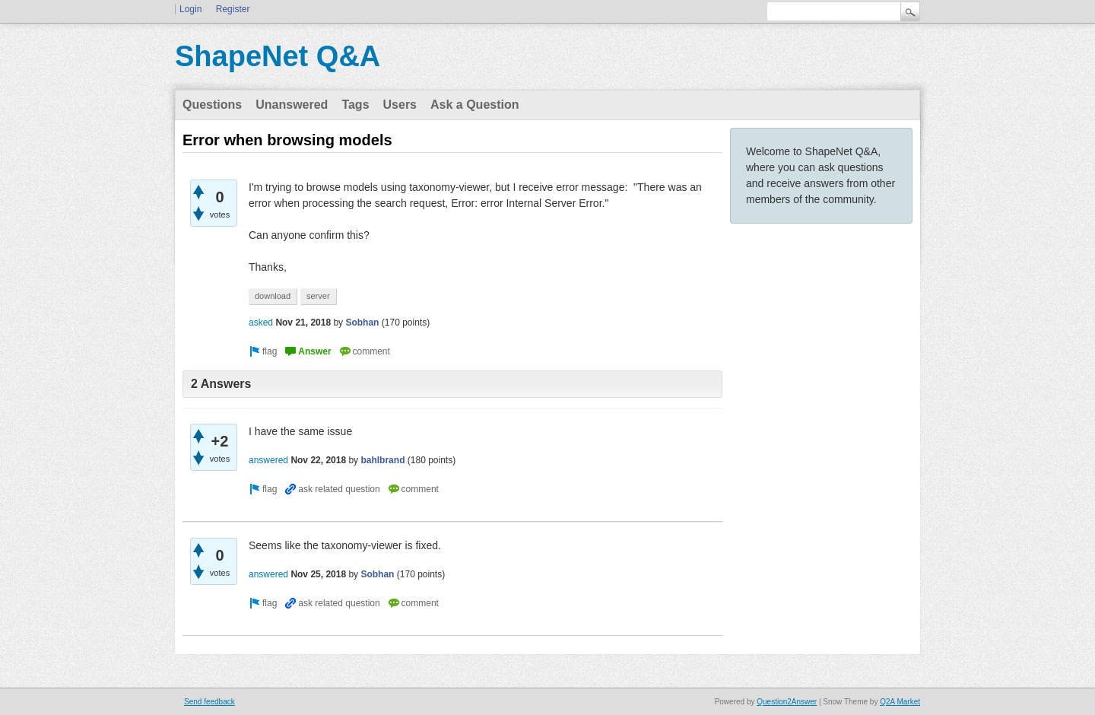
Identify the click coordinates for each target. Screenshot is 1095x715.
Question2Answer (787, 702)
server (318, 295)
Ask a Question (474, 104)
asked (261, 322)
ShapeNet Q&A (277, 56)
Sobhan (362, 322)
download (272, 295)
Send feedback (209, 702)
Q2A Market (900, 702)
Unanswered (292, 104)
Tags (355, 104)
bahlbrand (382, 460)
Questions (212, 104)
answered (268, 460)
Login (190, 9)
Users (400, 104)
